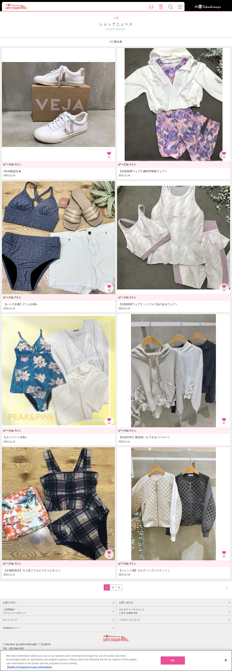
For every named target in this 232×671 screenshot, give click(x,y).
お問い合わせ (126, 602)
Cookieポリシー (11, 628)
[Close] (226, 661)
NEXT (225, 587)
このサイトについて (129, 619)
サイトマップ (10, 619)
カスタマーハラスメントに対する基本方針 (132, 611)
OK (173, 661)
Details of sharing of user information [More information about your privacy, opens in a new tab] (29, 668)
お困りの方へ (10, 602)
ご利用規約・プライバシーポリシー (14, 611)
